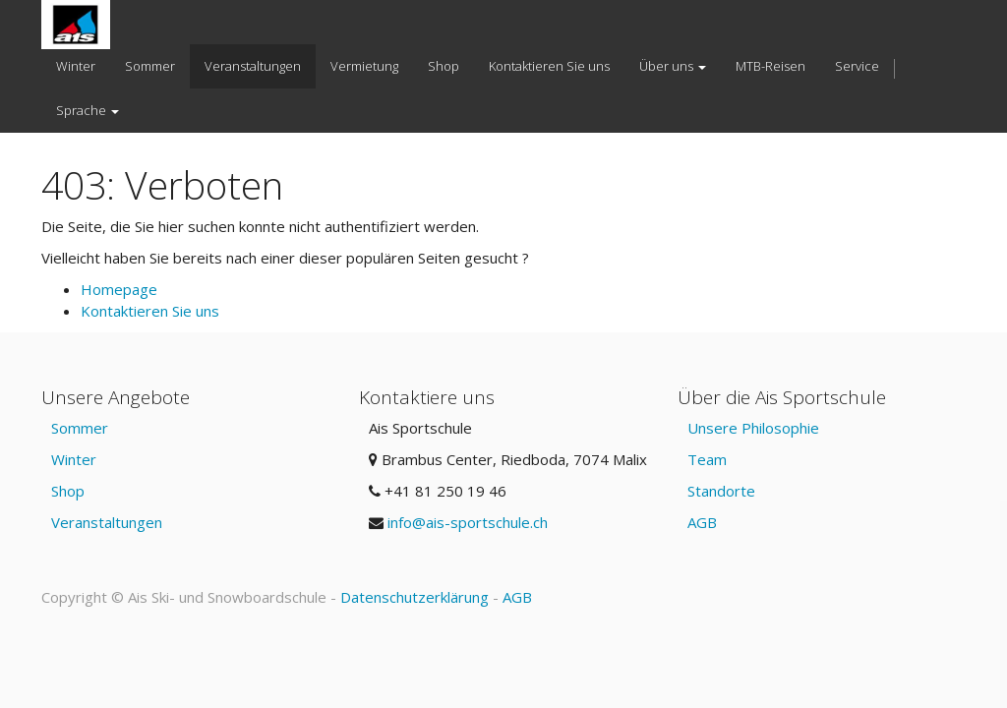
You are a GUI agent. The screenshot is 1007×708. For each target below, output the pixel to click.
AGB (702, 522)
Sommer (79, 428)
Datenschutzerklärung (414, 597)
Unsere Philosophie (753, 428)
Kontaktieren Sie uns (150, 311)
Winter (73, 459)
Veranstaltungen (106, 522)
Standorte (721, 491)
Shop (68, 491)
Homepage (119, 289)
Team (707, 459)
